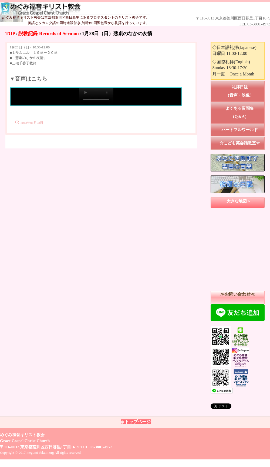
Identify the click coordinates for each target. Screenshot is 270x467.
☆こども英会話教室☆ (240, 143)
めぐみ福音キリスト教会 (127, 8)
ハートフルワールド (239, 130)
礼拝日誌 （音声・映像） (245, 91)
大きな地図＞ (239, 201)
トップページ (138, 421)
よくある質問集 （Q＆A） (245, 112)
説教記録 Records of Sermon (48, 33)
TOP (10, 33)
